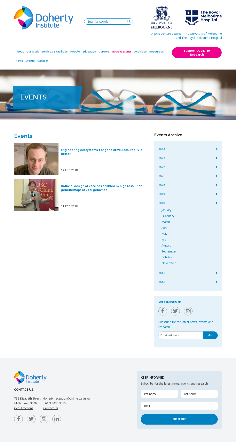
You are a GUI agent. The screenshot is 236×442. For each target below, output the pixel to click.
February (168, 216)
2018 (161, 203)
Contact (42, 60)
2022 (161, 167)
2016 (161, 282)
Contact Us (50, 408)
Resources (156, 51)
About (20, 51)
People (75, 51)
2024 (161, 149)
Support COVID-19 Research (197, 52)
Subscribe (179, 419)
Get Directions (23, 408)
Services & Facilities (54, 51)
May (164, 233)
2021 (161, 176)
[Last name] (199, 394)
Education (89, 51)
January (166, 210)
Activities (140, 51)
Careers (104, 51)
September (169, 251)
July (164, 239)
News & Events (122, 51)
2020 (161, 185)
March (166, 222)
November (169, 263)
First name (150, 394)
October (167, 257)
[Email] (180, 335)
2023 (161, 158)
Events (30, 60)
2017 (161, 273)
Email (146, 406)
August (166, 245)
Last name (189, 394)
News (19, 60)
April (164, 228)
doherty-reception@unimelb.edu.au (66, 398)
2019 (161, 194)
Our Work (32, 51)
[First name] (159, 394)
